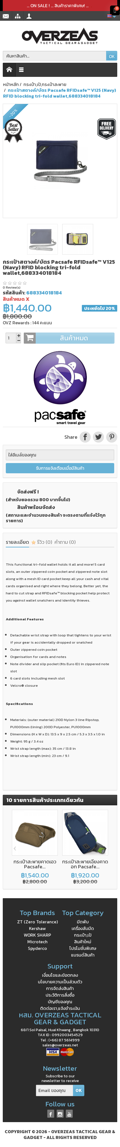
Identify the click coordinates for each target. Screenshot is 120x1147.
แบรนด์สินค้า (83, 955)
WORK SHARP (37, 935)
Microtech (37, 941)
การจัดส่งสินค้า (60, 988)
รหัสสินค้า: (14, 292)
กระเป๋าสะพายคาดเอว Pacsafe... (35, 864)
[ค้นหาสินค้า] (54, 56)
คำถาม (65, 542)
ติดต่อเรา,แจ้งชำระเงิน (60, 1008)
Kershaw (37, 928)
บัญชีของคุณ (60, 1001)
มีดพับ (83, 921)
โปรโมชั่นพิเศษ (82, 948)
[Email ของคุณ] (54, 1090)
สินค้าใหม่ (82, 941)
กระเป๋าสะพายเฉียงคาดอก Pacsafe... (85, 864)
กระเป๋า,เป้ (83, 935)
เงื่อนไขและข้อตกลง (60, 975)
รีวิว (41, 542)
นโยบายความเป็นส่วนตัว (60, 981)
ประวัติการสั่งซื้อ (60, 995)
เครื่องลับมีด (83, 928)
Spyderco (37, 948)
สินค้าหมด (69, 338)
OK (112, 56)
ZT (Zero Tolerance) (37, 921)
